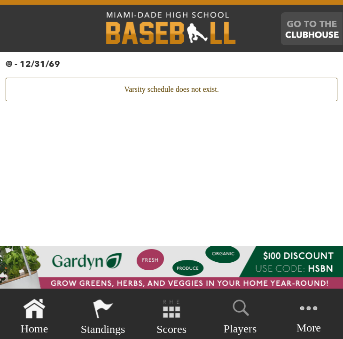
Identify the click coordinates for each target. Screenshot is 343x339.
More (308, 315)
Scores (171, 316)
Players (240, 315)
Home (34, 316)
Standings (103, 316)
